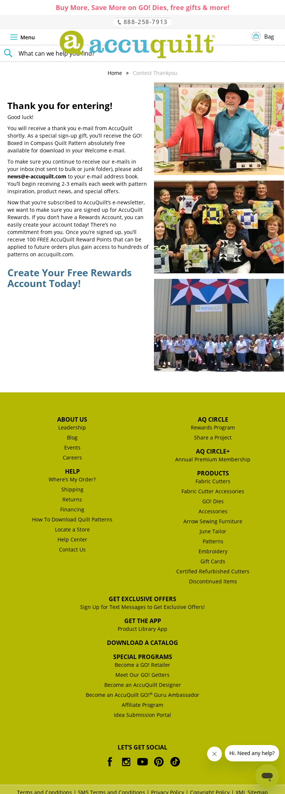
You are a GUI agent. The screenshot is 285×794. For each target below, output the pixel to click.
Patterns (213, 541)
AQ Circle (213, 419)
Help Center (72, 539)
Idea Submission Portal (142, 714)
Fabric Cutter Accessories (212, 491)
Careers (72, 457)
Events (72, 447)
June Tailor (213, 531)
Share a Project (213, 437)
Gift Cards (212, 561)
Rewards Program (213, 427)
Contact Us (72, 549)
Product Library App (142, 628)
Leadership (72, 427)
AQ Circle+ (213, 451)
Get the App (142, 621)
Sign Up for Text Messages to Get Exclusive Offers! (142, 606)
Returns (72, 499)
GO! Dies (213, 501)
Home (115, 72)
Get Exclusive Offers (142, 599)
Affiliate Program (142, 704)
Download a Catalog (142, 643)
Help (72, 471)
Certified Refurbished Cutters (212, 571)
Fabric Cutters (213, 481)
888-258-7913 (142, 22)
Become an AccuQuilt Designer (142, 684)
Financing (72, 509)
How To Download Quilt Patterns (72, 519)
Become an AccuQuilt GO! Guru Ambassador (142, 694)
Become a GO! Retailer (142, 664)
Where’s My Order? (72, 479)
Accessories (213, 511)
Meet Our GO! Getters (142, 674)
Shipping (72, 489)
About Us (72, 419)
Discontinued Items (213, 581)
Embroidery (213, 551)
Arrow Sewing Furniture (212, 521)
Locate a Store (72, 529)
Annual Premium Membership (212, 459)
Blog (72, 437)
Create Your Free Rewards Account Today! (69, 278)
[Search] (7, 52)
